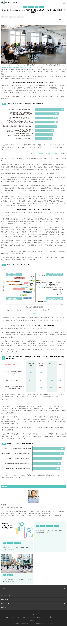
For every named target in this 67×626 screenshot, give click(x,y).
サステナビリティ (5, 595)
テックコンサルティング (15, 617)
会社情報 (3, 588)
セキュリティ (43, 623)
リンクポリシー (50, 623)
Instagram (38, 614)
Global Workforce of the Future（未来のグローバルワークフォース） (21, 67)
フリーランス (46, 617)
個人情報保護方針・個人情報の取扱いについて (22, 623)
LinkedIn (33, 614)
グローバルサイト (55, 617)
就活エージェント (37, 617)
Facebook (29, 614)
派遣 (7, 617)
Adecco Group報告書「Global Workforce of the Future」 (46, 153)
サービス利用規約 (36, 623)
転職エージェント (27, 617)
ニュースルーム (5, 603)
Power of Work (5, 599)
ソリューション (5, 592)
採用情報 (3, 607)
